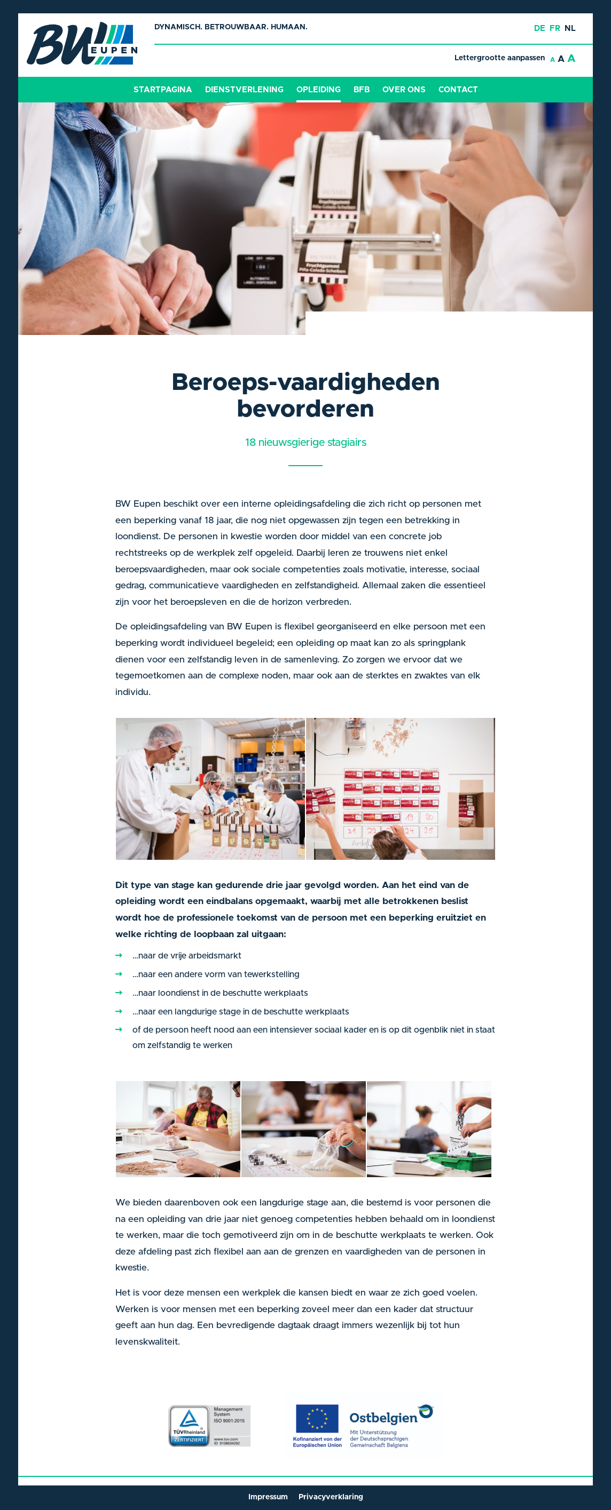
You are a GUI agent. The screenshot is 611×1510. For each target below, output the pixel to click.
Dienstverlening (244, 90)
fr (555, 29)
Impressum (268, 1497)
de (539, 29)
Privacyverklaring (331, 1497)
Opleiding (318, 90)
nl (570, 29)
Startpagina (163, 90)
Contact (458, 90)
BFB (362, 90)
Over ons (404, 90)
